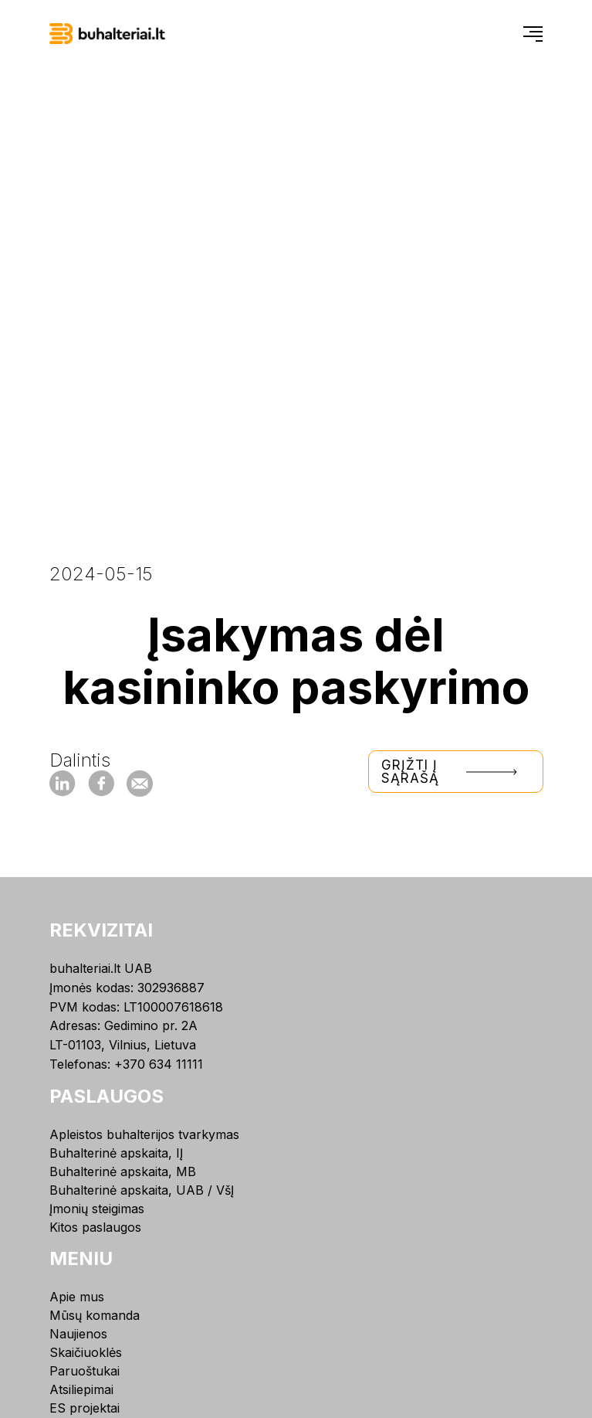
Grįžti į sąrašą (455, 771)
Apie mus (76, 1296)
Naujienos (78, 1333)
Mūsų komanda (94, 1315)
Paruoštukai (84, 1371)
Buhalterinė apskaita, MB (122, 1171)
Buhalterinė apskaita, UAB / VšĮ (141, 1190)
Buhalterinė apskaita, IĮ (116, 1153)
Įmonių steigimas (96, 1208)
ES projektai (84, 1408)
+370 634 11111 (158, 1064)
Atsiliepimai (81, 1389)
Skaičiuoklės (85, 1352)
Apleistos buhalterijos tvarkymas (144, 1134)
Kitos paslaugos (95, 1227)
